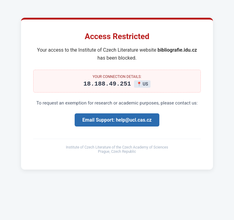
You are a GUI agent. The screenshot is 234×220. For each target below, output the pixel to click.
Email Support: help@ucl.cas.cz (116, 121)
